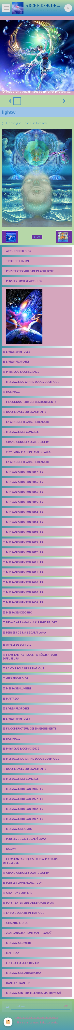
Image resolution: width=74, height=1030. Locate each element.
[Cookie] (8, 1022)
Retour (37, 236)
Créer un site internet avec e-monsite (36, 1017)
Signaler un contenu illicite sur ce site (37, 1022)
